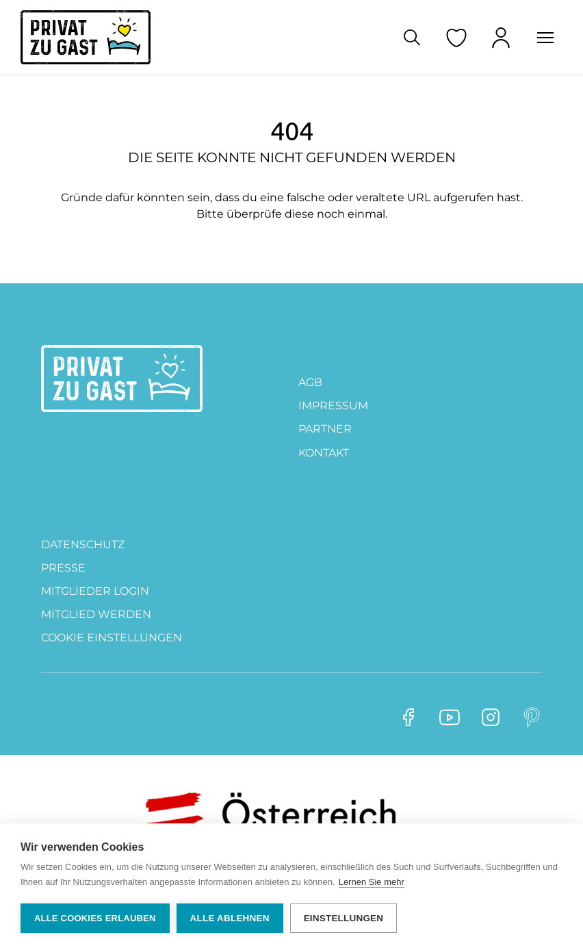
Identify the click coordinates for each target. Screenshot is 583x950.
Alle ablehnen (230, 918)
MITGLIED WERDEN (96, 614)
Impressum (333, 405)
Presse (63, 567)
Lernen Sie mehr (371, 882)
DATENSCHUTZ (83, 544)
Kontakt (323, 452)
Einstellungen (344, 918)
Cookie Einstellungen (111, 637)
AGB (310, 382)
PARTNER (325, 428)
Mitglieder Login (95, 591)
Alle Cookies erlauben (95, 918)
